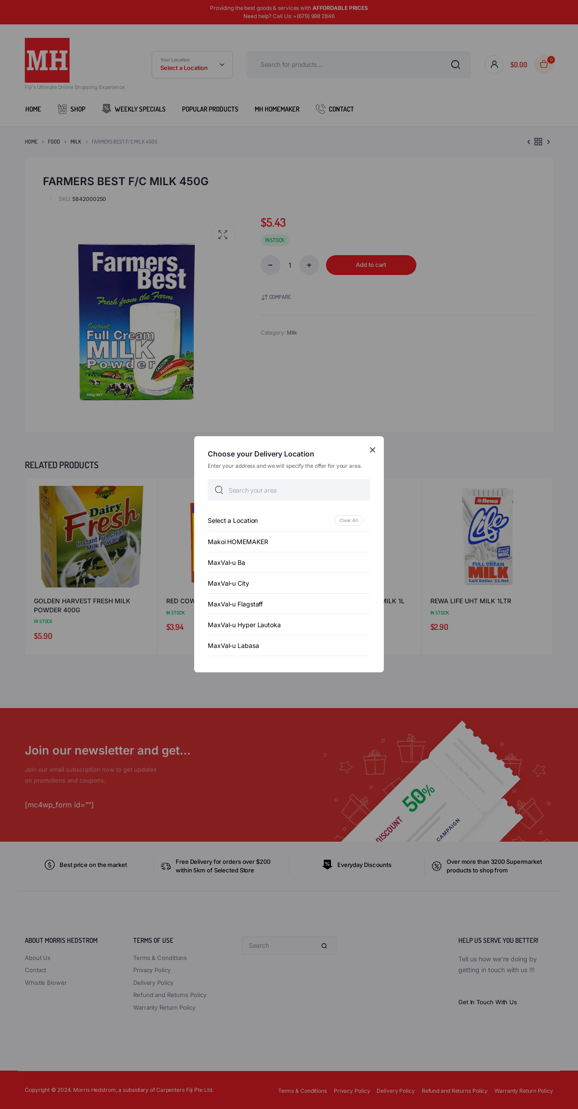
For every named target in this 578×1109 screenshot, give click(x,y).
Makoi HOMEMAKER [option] (238, 542)
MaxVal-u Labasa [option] (233, 646)
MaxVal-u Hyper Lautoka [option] (244, 625)
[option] (289, 520)
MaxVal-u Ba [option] (226, 563)
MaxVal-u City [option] (228, 583)
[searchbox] (289, 490)
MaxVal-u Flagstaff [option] (235, 604)
